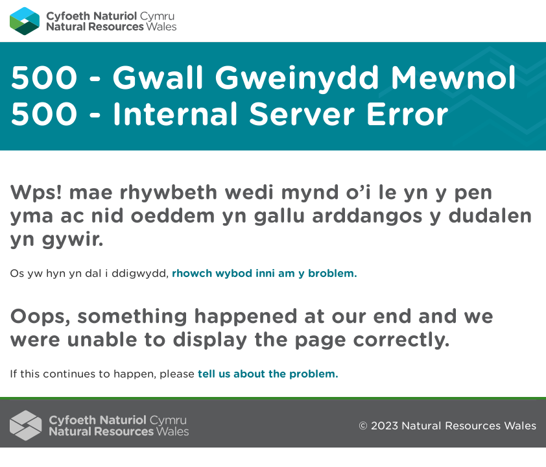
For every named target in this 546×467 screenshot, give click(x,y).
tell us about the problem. (268, 373)
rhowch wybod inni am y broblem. (264, 273)
